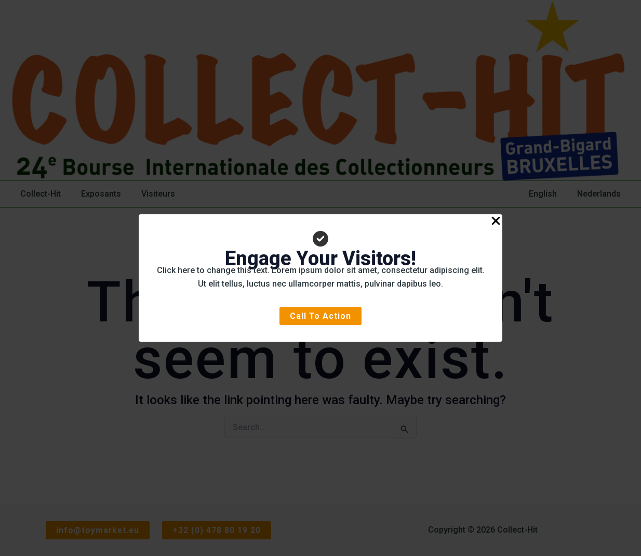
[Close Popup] (495, 221)
